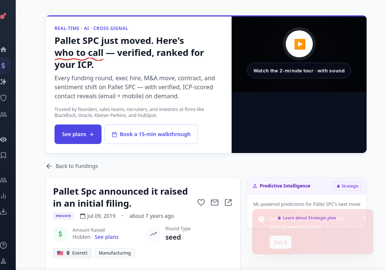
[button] (299, 54)
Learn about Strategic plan (306, 217)
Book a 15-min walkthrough (151, 134)
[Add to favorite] (201, 202)
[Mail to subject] (214, 202)
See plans (78, 134)
